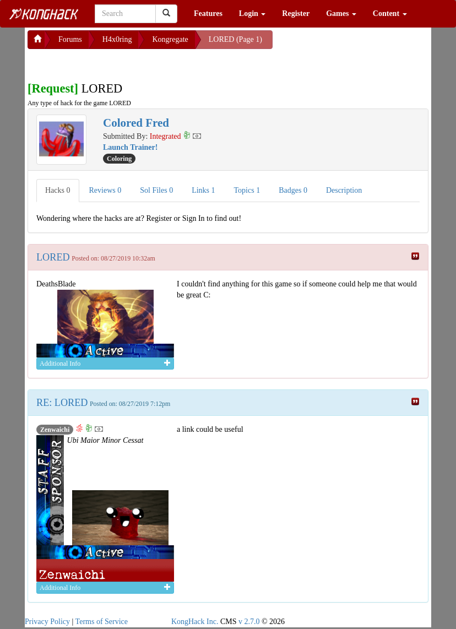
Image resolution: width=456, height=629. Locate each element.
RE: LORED (62, 402)
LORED (53, 257)
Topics (247, 190)
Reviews (105, 190)
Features (208, 13)
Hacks (57, 190)
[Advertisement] (116, 63)
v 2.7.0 (249, 621)
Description (344, 190)
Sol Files (156, 190)
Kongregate (170, 39)
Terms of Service (101, 621)
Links (203, 190)
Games (341, 13)
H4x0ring (117, 39)
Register (296, 13)
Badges (293, 190)
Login (252, 13)
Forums (70, 39)
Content (390, 13)
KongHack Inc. (195, 621)
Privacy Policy (47, 621)
